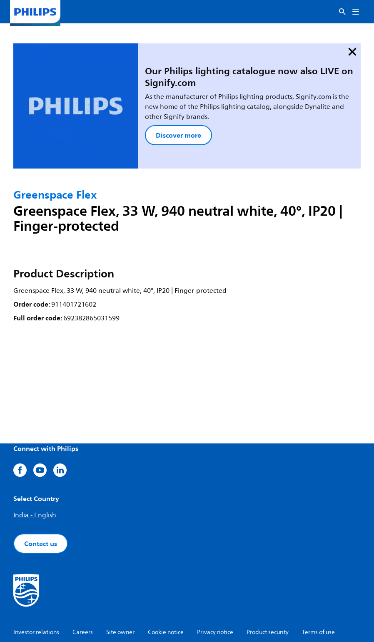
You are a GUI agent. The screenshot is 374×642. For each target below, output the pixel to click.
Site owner (120, 592)
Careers (82, 592)
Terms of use (318, 592)
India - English (34, 475)
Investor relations (36, 592)
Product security (268, 592)
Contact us (40, 503)
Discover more (138, 110)
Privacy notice (215, 592)
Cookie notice (166, 592)
